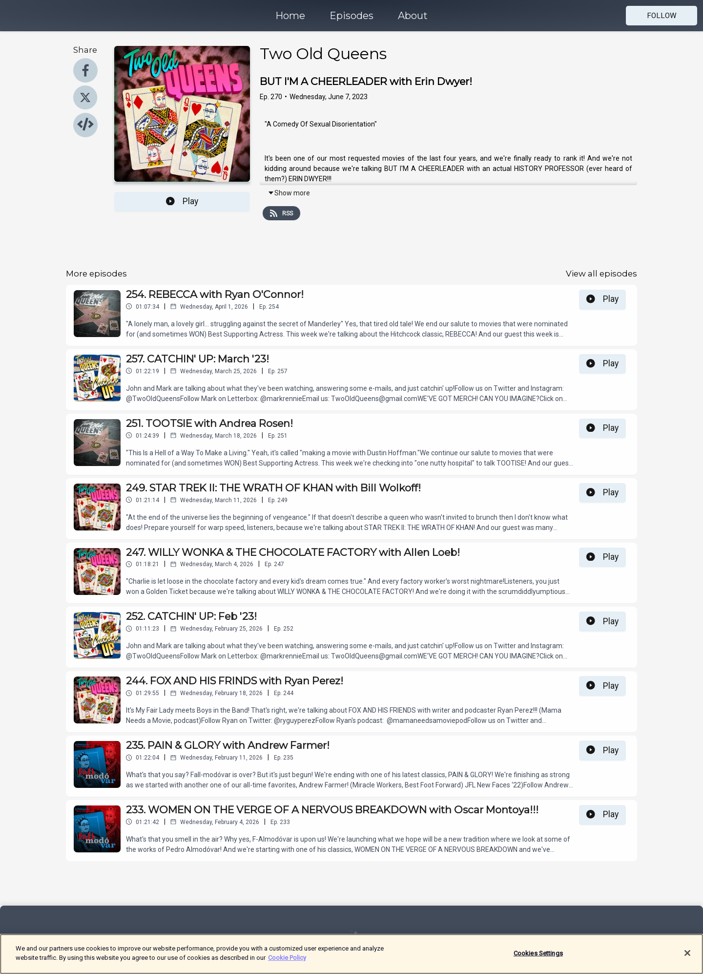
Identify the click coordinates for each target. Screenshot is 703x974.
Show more (289, 193)
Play (182, 201)
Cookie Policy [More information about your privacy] (287, 963)
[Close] (687, 959)
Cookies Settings (538, 958)
